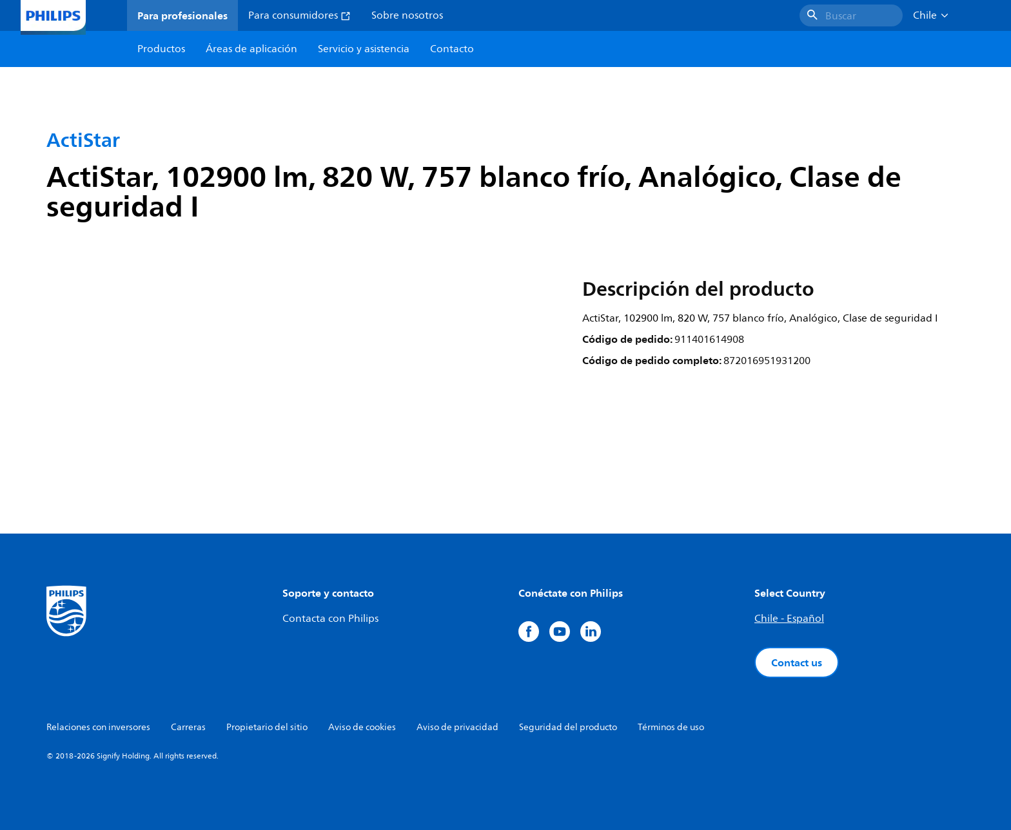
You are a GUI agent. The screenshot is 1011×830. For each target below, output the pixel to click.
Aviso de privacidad (457, 727)
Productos (161, 49)
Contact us (796, 662)
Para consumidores (299, 15)
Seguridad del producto (568, 727)
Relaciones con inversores (98, 727)
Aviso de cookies (362, 727)
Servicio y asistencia (363, 49)
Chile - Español (789, 618)
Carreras (188, 727)
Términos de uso (671, 727)
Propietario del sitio (267, 727)
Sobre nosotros (407, 15)
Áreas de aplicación (251, 49)
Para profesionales (182, 15)
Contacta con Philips (330, 618)
